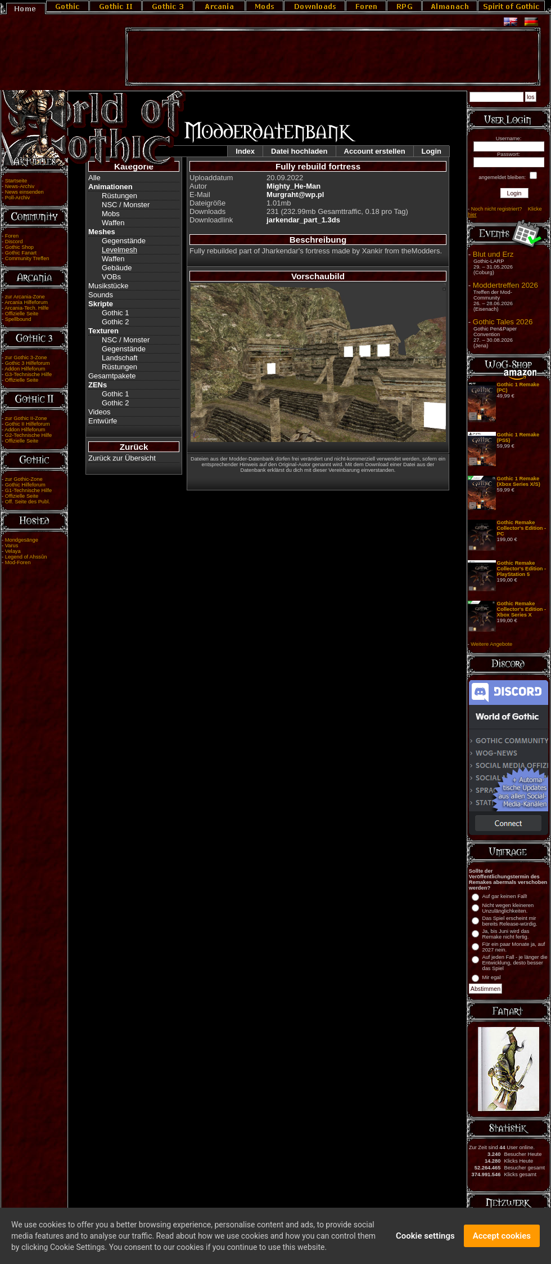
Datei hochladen (299, 151)
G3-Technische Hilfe (28, 374)
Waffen (113, 222)
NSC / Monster (126, 204)
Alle (94, 177)
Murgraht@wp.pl (295, 194)
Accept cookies (502, 1239)
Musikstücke (108, 286)
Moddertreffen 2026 (505, 285)
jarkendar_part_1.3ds (303, 220)
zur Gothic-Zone (24, 479)
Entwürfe (102, 421)
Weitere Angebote (491, 644)
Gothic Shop (19, 247)
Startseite (16, 181)
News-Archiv (19, 186)
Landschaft (120, 358)
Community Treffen (27, 258)
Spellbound (18, 319)
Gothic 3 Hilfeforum (27, 363)
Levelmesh (119, 249)
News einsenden (24, 192)
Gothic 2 (115, 322)
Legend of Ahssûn (26, 557)
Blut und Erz (493, 254)
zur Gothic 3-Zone (26, 357)
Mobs (111, 213)
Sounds (100, 295)
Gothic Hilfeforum (25, 485)
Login (431, 151)
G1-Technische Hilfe (28, 490)
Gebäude (117, 267)
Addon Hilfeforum (24, 369)
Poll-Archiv (17, 197)
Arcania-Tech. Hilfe (26, 308)
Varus (12, 545)
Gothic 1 (115, 313)
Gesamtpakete (112, 376)
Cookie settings (425, 1239)
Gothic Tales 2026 (502, 322)
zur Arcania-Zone (25, 297)
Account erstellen (374, 151)
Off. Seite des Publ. (27, 501)
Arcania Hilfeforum (26, 302)
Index (245, 151)
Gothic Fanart (21, 253)
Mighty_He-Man (293, 186)
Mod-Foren (18, 562)
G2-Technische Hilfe (28, 435)
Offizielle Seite (21, 313)
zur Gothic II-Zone (26, 418)
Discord (14, 241)
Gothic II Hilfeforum (27, 424)
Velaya (13, 551)
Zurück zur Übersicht (122, 458)
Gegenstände (124, 240)
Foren (12, 236)
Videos (99, 412)
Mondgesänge (21, 540)
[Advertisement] (333, 57)
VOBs (111, 277)
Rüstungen (119, 195)
